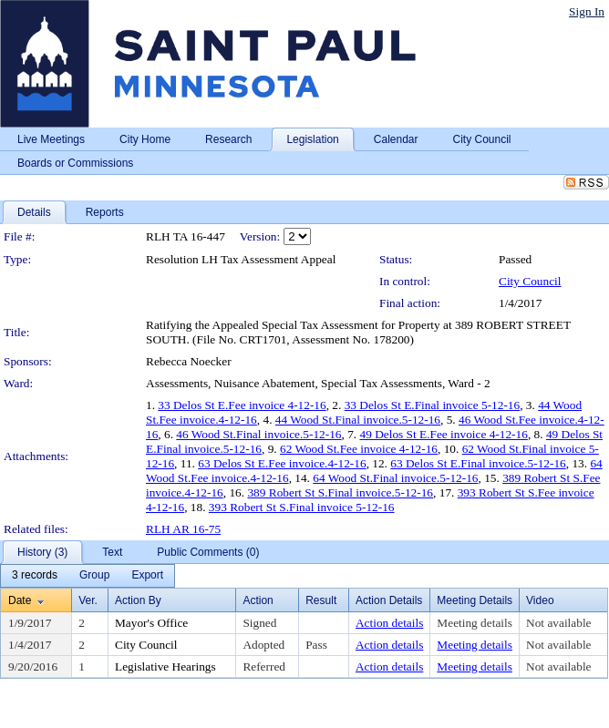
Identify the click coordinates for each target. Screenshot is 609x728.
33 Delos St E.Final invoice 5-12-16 (433, 405)
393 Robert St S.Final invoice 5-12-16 (302, 507)
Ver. (88, 600)
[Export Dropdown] (147, 576)
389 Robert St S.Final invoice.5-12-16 (340, 492)
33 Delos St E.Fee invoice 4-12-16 (241, 405)
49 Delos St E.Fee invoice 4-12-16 (444, 434)
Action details (389, 623)
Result (320, 600)
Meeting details (474, 623)
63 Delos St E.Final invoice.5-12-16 (478, 463)
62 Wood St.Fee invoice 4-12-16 (359, 449)
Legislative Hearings (165, 666)
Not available (558, 623)
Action (258, 600)
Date (19, 600)
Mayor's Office (151, 623)
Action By (138, 600)
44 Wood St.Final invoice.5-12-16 (357, 419)
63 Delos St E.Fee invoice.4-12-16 (282, 463)
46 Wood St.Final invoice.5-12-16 (258, 434)
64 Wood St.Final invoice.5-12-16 (395, 478)
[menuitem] (34, 576)
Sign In (586, 11)
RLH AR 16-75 (183, 529)
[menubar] (87, 576)
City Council (530, 281)
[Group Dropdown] (94, 576)
